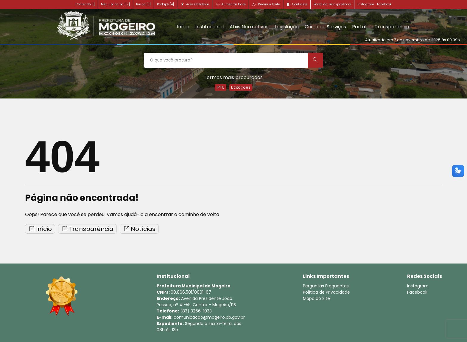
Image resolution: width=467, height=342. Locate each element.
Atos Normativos (249, 26)
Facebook (384, 4)
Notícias (139, 229)
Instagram (365, 4)
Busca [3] (143, 4)
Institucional (209, 26)
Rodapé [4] (165, 4)
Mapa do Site (316, 298)
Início (183, 26)
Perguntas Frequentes (326, 286)
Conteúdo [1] (85, 4)
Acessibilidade (197, 4)
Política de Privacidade (326, 292)
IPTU (221, 87)
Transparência (87, 229)
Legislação (287, 26)
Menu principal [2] (115, 4)
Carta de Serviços (325, 26)
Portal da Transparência (332, 4)
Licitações (240, 87)
